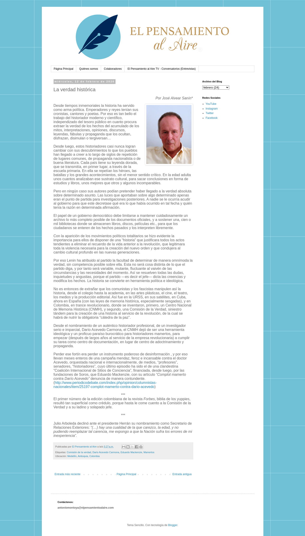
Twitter (210, 113)
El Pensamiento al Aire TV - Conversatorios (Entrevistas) (162, 68)
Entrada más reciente (67, 474)
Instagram (212, 108)
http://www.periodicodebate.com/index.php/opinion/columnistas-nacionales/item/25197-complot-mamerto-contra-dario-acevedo (105, 385)
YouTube (211, 103)
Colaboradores (113, 68)
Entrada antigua (182, 474)
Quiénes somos (88, 68)
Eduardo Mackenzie (131, 452)
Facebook (212, 118)
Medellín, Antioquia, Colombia (83, 456)
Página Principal (63, 68)
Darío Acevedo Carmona (105, 452)
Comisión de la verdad (79, 452)
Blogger (172, 525)
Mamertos (149, 452)
